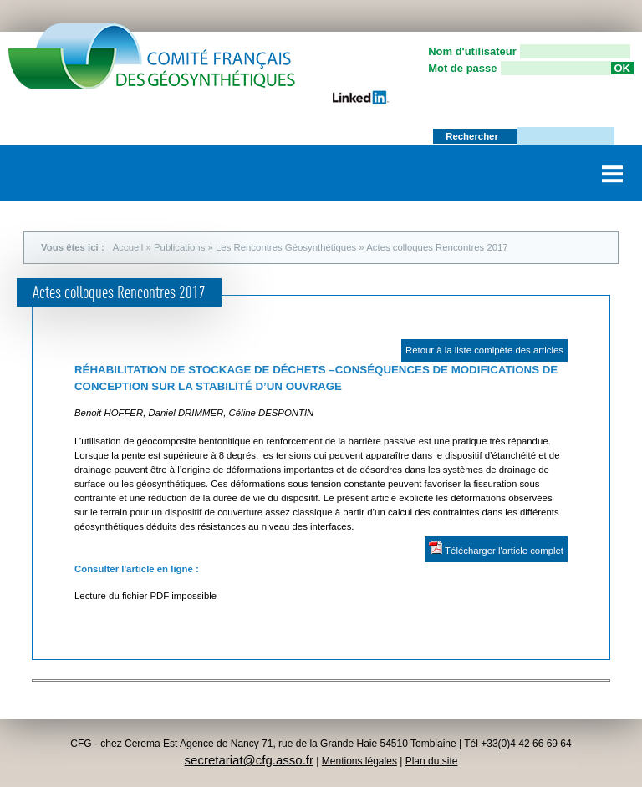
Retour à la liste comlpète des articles (484, 350)
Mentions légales (359, 761)
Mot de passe (462, 68)
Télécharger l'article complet (496, 548)
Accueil (128, 247)
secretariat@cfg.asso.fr (249, 760)
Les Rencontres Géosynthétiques (286, 247)
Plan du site (431, 761)
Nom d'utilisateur (472, 51)
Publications (179, 247)
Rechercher (473, 136)
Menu (612, 167)
